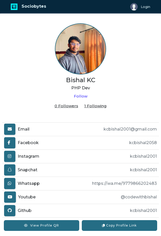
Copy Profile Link (119, 225)
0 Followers (66, 105)
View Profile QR (41, 225)
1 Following (95, 105)
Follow (80, 96)
